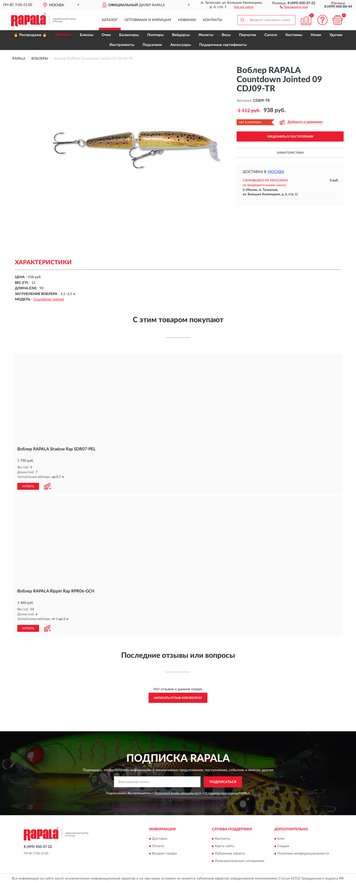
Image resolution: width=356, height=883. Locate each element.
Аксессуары (180, 45)
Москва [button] (276, 172)
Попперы (155, 35)
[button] (294, 6)
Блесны (86, 35)
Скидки (283, 846)
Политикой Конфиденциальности (178, 793)
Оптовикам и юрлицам (148, 20)
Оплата (158, 846)
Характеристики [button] (290, 152)
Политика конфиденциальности (303, 854)
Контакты (212, 20)
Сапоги (271, 35)
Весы (226, 35)
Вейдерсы (181, 35)
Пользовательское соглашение (239, 861)
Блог (281, 839)
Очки (106, 35)
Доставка (159, 839)
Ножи (316, 35)
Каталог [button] (110, 20)
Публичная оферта (230, 854)
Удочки (336, 35)
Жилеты (205, 35)
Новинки (187, 20)
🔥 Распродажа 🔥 (30, 35)
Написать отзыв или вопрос (178, 697)
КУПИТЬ (28, 486)
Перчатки (247, 35)
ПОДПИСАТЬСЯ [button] (222, 782)
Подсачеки (152, 45)
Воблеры (63, 35)
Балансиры (129, 35)
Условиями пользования (221, 793)
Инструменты (122, 45)
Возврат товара (164, 854)
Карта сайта (224, 846)
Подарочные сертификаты (223, 45)
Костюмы (294, 35)
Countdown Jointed (49, 299)
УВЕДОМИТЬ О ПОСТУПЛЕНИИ (290, 136)
